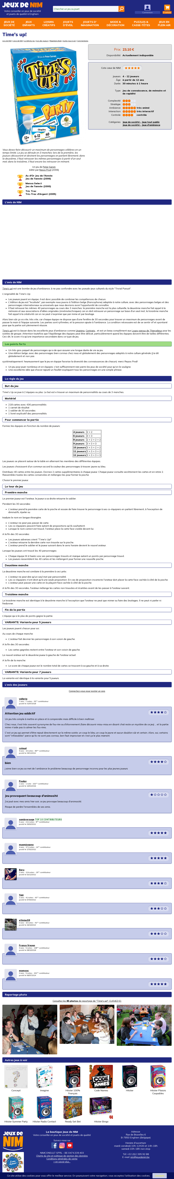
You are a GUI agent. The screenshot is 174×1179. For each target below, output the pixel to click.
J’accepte (160, 1175)
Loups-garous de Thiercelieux (150, 330)
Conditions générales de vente (62, 1158)
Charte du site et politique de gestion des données (62, 1155)
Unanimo (82, 330)
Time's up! (7, 288)
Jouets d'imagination (90, 23)
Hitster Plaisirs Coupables (158, 1080)
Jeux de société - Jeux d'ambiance (143, 125)
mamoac (24, 970)
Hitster (129, 1078)
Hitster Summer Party (16, 1109)
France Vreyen (27, 945)
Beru (22, 869)
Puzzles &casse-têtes (141, 23)
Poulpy (23, 781)
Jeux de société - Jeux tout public (143, 122)
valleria (23, 698)
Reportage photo (64, 41)
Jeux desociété (9, 23)
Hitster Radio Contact (44, 1109)
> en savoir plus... (62, 1161)
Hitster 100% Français (73, 1080)
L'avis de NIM (20, 41)
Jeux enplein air (164, 23)
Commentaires (96, 41)
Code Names (101, 1078)
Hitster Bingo (101, 1109)
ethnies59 (25, 920)
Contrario (93, 330)
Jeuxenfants (29, 23)
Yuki (21, 894)
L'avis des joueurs (18, 684)
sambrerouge (27, 819)
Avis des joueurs (48, 41)
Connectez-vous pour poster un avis (87, 691)
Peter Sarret (49, 166)
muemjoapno (26, 844)
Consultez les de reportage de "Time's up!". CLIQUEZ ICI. (87, 1000)
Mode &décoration (115, 23)
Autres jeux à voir (81, 41)
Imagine (44, 1078)
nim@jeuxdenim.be (139, 1157)
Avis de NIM (7, 41)
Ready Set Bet (73, 1109)
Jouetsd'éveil (68, 23)
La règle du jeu (33, 41)
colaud (23, 748)
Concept (16, 1078)
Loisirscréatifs (48, 23)
